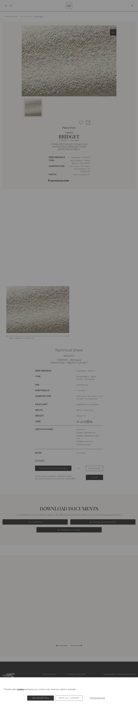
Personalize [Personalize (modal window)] (97, 698)
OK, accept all (40, 698)
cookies (20, 689)
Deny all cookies (69, 698)
